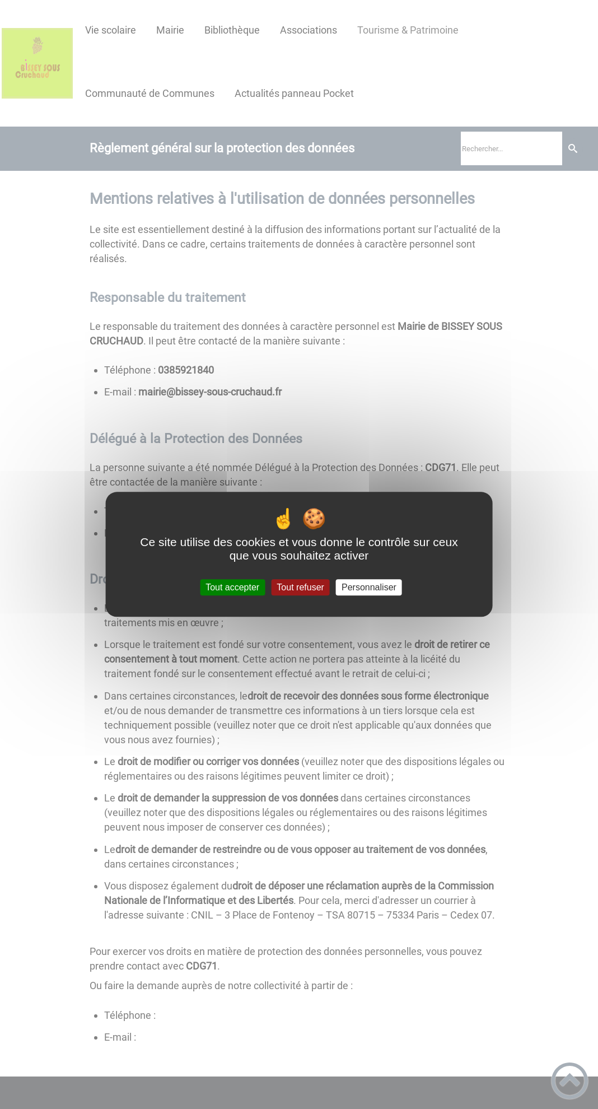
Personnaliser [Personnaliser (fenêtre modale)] (369, 587)
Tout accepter (232, 587)
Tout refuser (300, 587)
